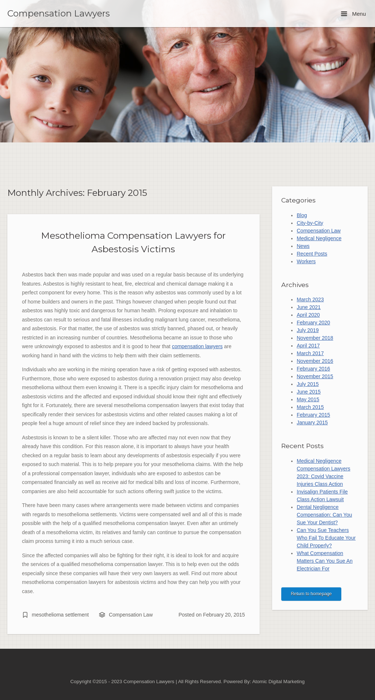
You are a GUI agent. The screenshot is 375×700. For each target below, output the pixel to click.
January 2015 (312, 422)
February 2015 (313, 415)
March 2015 (310, 407)
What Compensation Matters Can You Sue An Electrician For (325, 560)
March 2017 (310, 353)
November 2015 (315, 376)
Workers (306, 261)
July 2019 (308, 330)
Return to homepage (311, 593)
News (303, 246)
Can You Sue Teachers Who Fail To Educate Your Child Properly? (326, 537)
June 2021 (308, 307)
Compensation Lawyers (58, 13)
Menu (353, 14)
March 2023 (310, 299)
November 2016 (315, 361)
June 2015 (308, 392)
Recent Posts (312, 254)
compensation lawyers (197, 346)
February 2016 (313, 369)
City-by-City (310, 223)
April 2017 (308, 346)
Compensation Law (131, 615)
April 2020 (308, 315)
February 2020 (313, 322)
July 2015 (308, 384)
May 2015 (308, 399)
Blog (302, 215)
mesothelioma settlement (60, 615)
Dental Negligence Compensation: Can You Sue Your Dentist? (324, 514)
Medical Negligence (319, 238)
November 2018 (315, 338)
